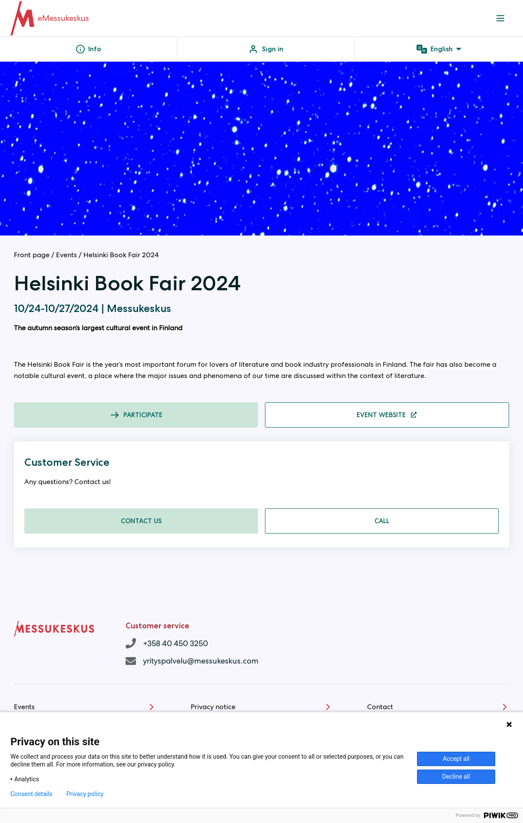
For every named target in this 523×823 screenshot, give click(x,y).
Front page (32, 254)
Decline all (456, 776)
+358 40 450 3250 (175, 643)
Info (88, 49)
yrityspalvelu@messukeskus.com (200, 661)
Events (66, 254)
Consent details (31, 793)
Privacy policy (84, 793)
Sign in (265, 49)
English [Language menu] (439, 49)
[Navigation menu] (500, 18)
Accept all (456, 758)
